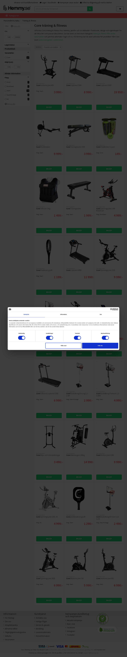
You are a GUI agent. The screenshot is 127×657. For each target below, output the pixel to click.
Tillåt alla (100, 345)
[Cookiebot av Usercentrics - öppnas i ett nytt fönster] (107, 309)
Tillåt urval (63, 345)
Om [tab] (101, 314)
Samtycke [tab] (26, 314)
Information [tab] (63, 314)
